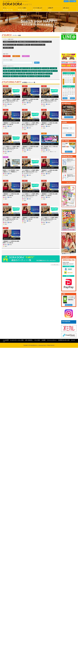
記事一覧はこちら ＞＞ (71, 182)
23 (74, 80)
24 (63, 82)
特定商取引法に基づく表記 (64, 340)
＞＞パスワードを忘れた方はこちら (68, 132)
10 (63, 79)
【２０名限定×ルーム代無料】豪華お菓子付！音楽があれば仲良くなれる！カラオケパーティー (11, 101)
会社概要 (43, 340)
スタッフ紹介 (37, 340)
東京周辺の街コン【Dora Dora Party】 (38, 345)
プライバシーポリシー (52, 340)
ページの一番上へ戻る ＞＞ (55, 264)
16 (74, 79)
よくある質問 (6, 340)
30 (74, 82)
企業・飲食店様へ (29, 340)
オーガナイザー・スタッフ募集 (17, 340)
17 (63, 80)
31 (63, 83)
